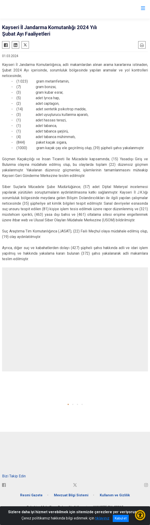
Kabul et (121, 518)
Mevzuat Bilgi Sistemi (71, 495)
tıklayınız (102, 518)
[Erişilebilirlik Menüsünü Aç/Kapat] (140, 515)
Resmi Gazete (31, 495)
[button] (68, 404)
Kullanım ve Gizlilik (115, 495)
